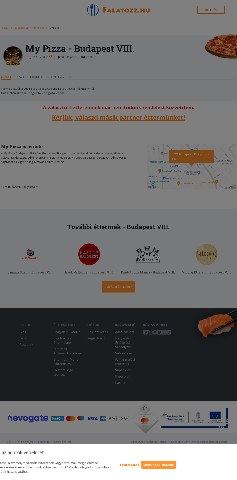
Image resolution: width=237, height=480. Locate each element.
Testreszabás (129, 465)
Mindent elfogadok (158, 465)
